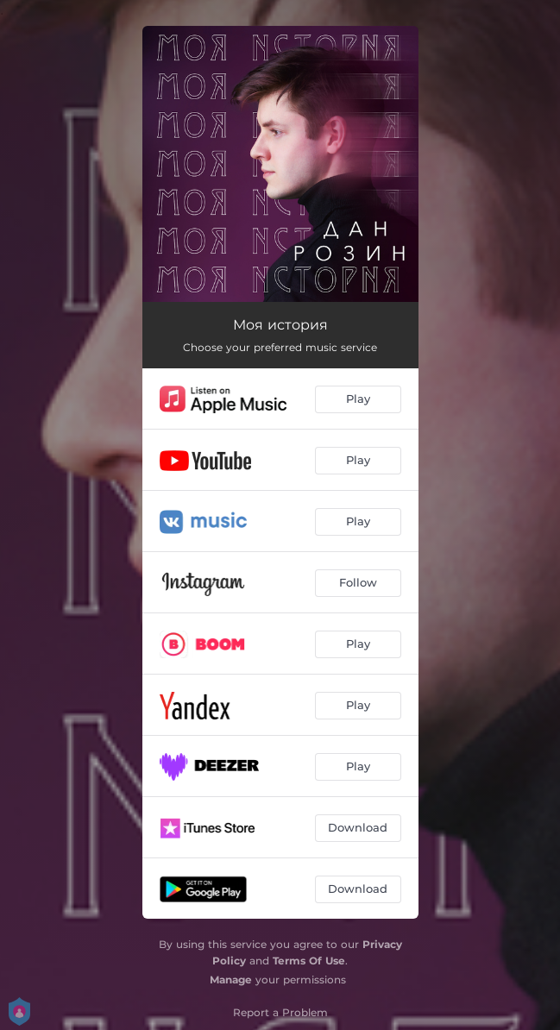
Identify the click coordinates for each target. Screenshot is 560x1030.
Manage (231, 979)
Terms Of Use (309, 960)
